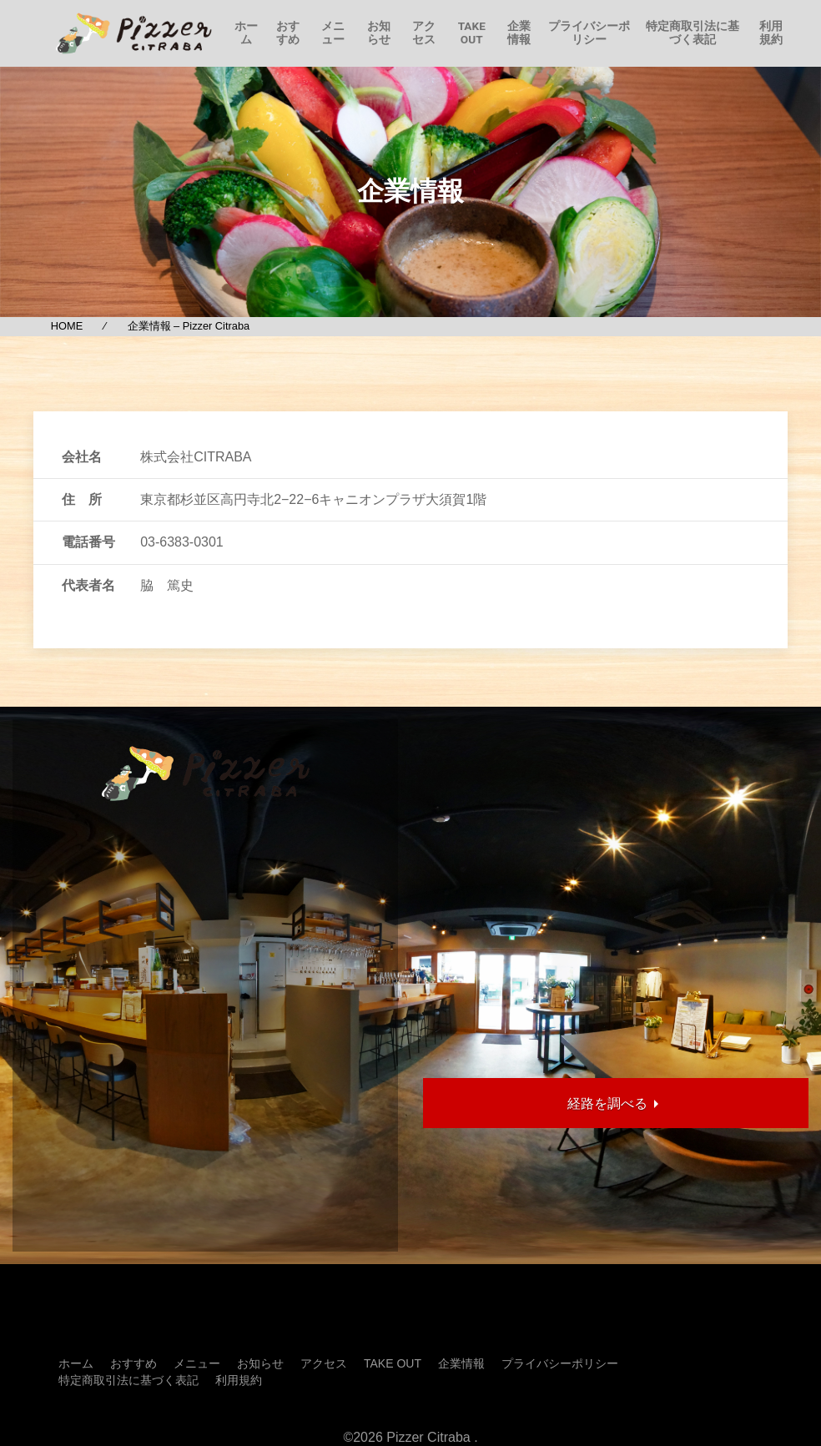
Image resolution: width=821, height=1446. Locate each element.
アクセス (424, 32)
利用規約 (771, 32)
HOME (66, 326)
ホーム (246, 32)
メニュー (333, 32)
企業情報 (519, 32)
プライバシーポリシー (589, 32)
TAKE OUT (472, 32)
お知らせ (378, 32)
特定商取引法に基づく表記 (692, 32)
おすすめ (288, 32)
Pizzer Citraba (428, 1437)
